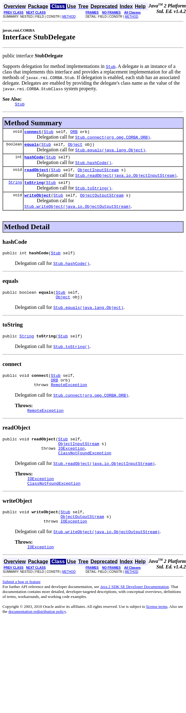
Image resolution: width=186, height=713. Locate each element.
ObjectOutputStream (101, 201)
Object (75, 147)
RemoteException (69, 397)
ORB (74, 133)
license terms (156, 629)
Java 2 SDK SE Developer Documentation (134, 610)
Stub (48, 133)
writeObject (37, 201)
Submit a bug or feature (21, 605)
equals (31, 147)
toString (34, 188)
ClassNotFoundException (84, 470)
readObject (36, 174)
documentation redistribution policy (37, 634)
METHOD (69, 16)
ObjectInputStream (98, 174)
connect (33, 133)
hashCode (34, 160)
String (15, 187)
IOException (71, 465)
